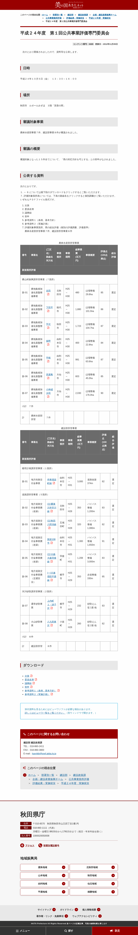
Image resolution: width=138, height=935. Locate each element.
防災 (117, 930)
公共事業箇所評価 (54, 18)
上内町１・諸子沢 (51, 604)
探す (70, 930)
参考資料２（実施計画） (37, 694)
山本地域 (42, 875)
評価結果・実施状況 (75, 18)
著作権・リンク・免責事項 (49, 916)
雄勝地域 (92, 892)
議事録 (28, 683)
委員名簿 (29, 679)
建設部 (70, 15)
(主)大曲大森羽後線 (51, 558)
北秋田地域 (92, 867)
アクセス (29, 845)
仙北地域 (92, 883)
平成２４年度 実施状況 (100, 18)
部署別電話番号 (51, 845)
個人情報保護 (89, 910)
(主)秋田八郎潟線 (51, 523)
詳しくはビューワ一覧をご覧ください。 (45, 713)
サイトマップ (44, 910)
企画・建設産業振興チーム (105, 15)
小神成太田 (49, 391)
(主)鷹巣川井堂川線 (51, 508)
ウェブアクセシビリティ (84, 916)
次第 (27, 676)
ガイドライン (67, 910)
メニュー (25, 930)
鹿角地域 (42, 867)
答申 (27, 687)
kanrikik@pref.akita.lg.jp (44, 753)
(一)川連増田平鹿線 (51, 576)
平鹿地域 (42, 892)
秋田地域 (92, 875)
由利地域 (42, 883)
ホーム (45, 15)
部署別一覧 (58, 15)
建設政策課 (83, 15)
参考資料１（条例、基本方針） (40, 690)
